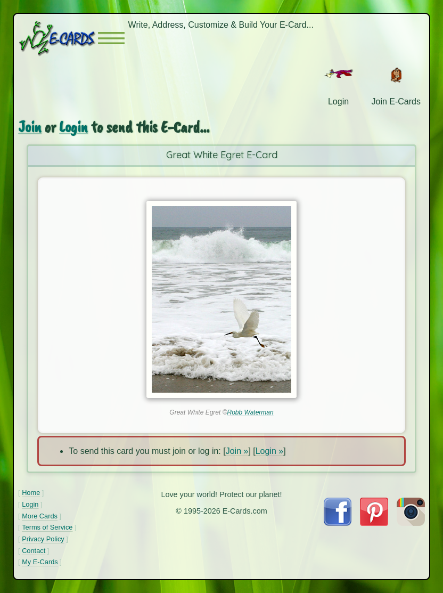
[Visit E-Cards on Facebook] (337, 522)
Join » (237, 451)
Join (30, 127)
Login (73, 127)
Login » (270, 451)
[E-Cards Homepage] (58, 38)
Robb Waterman (250, 412)
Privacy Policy (43, 539)
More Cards (40, 516)
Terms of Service (47, 527)
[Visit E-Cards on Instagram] (411, 522)
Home (31, 493)
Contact (33, 551)
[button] (111, 38)
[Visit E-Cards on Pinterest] (374, 522)
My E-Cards (40, 562)
